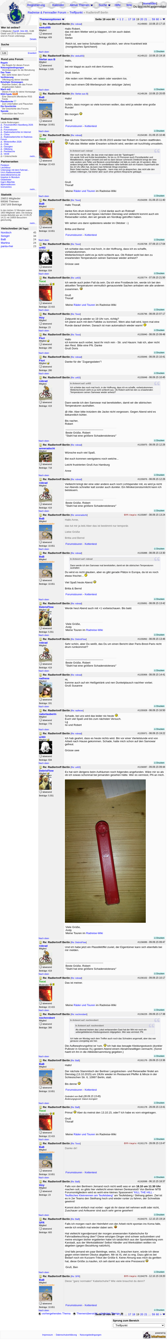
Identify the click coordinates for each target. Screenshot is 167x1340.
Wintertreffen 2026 (12, 141)
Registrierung (36, 5)
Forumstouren (10, 129)
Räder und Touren (85, 190)
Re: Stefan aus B (79, 94)
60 (157, 19)
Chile (6, 144)
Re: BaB (75, 1060)
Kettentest (91, 126)
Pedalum (5, 165)
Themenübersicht (85, 1313)
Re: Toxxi (75, 200)
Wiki (129, 5)
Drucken (159, 51)
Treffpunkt (76, 12)
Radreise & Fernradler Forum (47, 12)
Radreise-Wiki (94, 630)
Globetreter (6, 179)
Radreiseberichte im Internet (17, 132)
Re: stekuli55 (77, 56)
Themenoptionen (51, 19)
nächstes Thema (112, 1313)
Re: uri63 (75, 278)
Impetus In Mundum (10, 177)
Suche (103, 5)
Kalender (58, 5)
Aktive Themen (79, 5)
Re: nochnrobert (79, 1014)
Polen (6, 127)
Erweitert (32, 53)
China (7, 134)
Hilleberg (8, 149)
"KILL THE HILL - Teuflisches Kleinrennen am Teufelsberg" (109, 1194)
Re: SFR (75, 1276)
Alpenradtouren (8, 184)
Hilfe (117, 5)
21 (145, 19)
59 (153, 19)
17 (129, 19)
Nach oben (44, 52)
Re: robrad (76, 24)
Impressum (47, 1335)
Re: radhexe (77, 710)
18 (133, 19)
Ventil (6, 154)
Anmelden (149, 3)
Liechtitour (6, 167)
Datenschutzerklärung (66, 1335)
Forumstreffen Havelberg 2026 (18, 125)
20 (141, 19)
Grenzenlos (6, 187)
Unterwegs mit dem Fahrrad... (15, 170)
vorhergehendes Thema (54, 1313)
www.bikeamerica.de (10, 175)
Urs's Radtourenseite (11, 172)
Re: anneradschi (79, 515)
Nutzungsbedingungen (90, 1335)
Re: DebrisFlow (78, 639)
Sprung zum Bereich (126, 1320)
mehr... (33, 156)
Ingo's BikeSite (8, 182)
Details (33, 39)
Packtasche (9, 151)
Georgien (8, 146)
